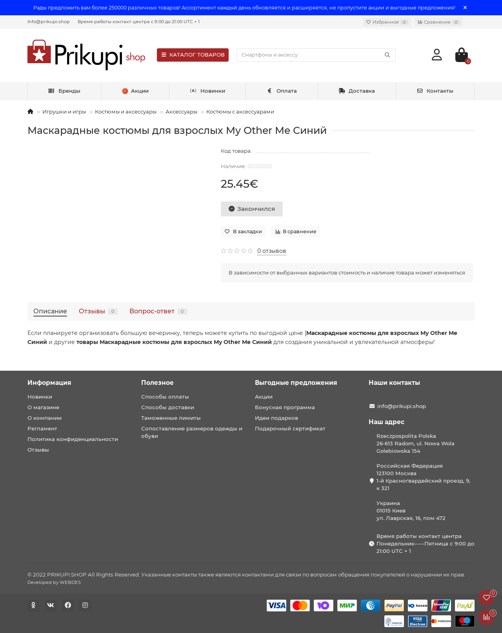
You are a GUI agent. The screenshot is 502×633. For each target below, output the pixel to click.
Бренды (64, 91)
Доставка (356, 91)
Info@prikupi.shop (48, 21)
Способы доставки (167, 407)
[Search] (316, 55)
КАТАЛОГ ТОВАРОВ (193, 54)
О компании (44, 418)
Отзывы (98, 311)
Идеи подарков (276, 418)
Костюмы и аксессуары (125, 111)
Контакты (435, 91)
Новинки (207, 91)
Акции (264, 396)
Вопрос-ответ (158, 311)
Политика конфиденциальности (72, 439)
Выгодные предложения (296, 382)
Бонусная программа (285, 407)
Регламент (42, 428)
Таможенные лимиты (171, 418)
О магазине (43, 407)
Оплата (281, 91)
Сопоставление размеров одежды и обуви (191, 432)
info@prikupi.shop (401, 406)
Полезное (157, 382)
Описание (50, 311)
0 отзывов (271, 250)
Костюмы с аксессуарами (240, 111)
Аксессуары (181, 111)
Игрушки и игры (64, 111)
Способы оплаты (165, 396)
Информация (49, 382)
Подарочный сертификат (290, 428)
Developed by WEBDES (54, 582)
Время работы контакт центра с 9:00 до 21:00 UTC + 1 (139, 21)
